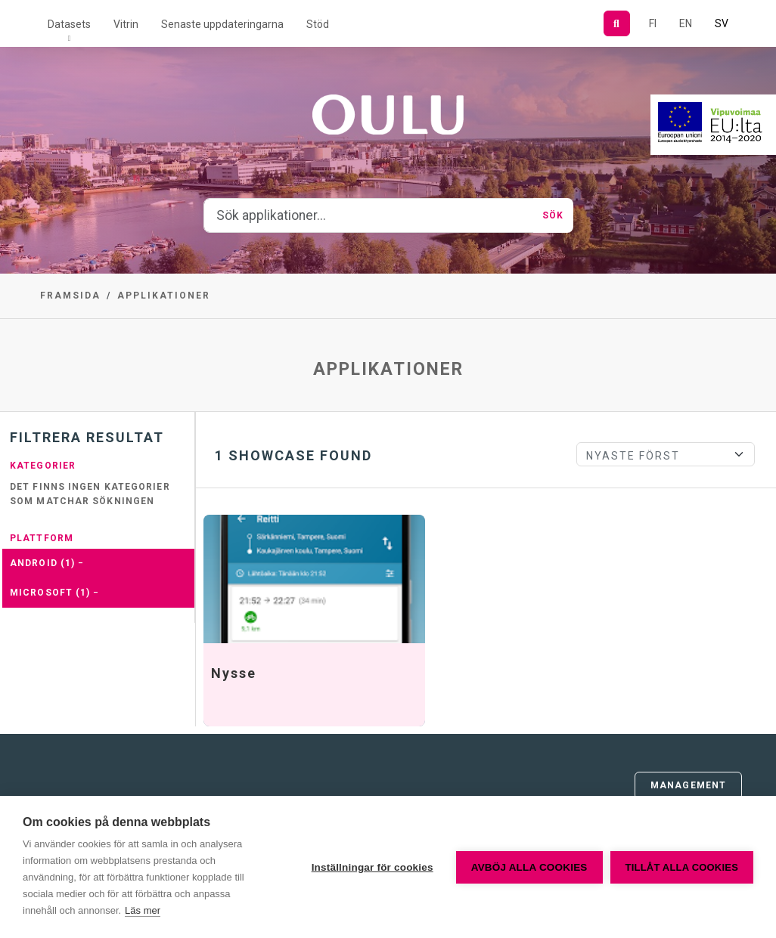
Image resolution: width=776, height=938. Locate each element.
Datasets (69, 24)
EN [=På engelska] (685, 23)
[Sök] (617, 23)
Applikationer (163, 295)
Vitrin (125, 24)
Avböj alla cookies (529, 867)
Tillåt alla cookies (681, 867)
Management (688, 785)
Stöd (317, 24)
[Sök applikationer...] (369, 215)
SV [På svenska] (721, 23)
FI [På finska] (652, 23)
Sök (552, 215)
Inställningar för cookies (372, 867)
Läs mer (142, 910)
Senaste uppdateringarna (222, 24)
